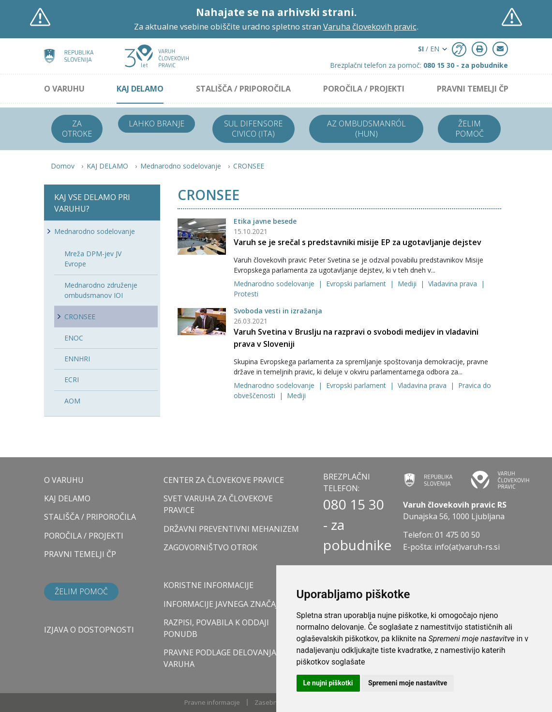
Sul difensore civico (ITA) (253, 128)
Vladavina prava (453, 283)
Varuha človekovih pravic (370, 26)
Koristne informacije (209, 585)
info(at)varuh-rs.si (467, 547)
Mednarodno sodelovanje (180, 165)
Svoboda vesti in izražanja (278, 310)
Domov (63, 165)
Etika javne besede (265, 221)
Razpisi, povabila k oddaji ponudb (216, 628)
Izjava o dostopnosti (89, 629)
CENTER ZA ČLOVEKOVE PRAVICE (224, 480)
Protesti (246, 293)
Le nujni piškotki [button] (328, 683)
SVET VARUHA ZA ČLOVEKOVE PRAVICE (218, 504)
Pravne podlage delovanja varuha (220, 658)
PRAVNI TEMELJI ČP (472, 88)
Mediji (408, 283)
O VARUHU (64, 88)
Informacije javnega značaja (223, 604)
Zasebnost (270, 702)
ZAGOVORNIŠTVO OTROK (210, 547)
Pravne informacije (212, 702)
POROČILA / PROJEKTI (363, 88)
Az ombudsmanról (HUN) (366, 128)
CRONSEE (248, 165)
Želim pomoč (469, 128)
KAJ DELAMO (140, 88)
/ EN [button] (428, 49)
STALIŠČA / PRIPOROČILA (243, 88)
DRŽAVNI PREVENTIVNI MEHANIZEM (231, 529)
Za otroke (77, 128)
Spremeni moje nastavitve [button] (407, 683)
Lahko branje (156, 123)
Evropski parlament (357, 283)
